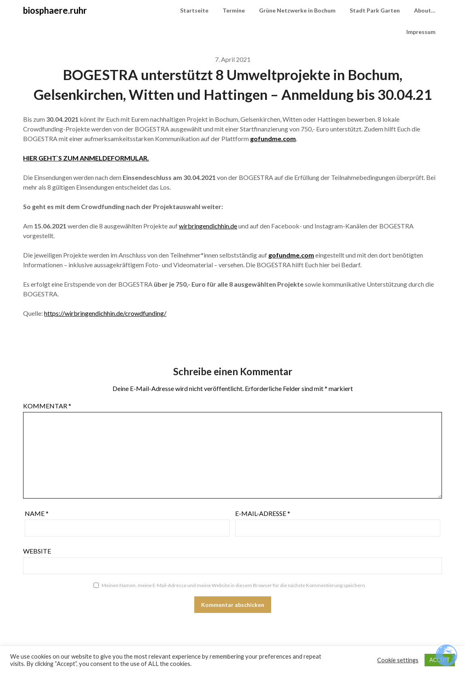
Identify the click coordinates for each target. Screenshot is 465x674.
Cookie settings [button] (397, 660)
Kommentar (47, 406)
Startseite (194, 10)
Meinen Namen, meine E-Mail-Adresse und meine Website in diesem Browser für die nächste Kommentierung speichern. (234, 585)
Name (37, 513)
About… (424, 10)
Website (37, 551)
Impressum (420, 31)
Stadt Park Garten (375, 10)
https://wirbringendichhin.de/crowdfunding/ (105, 313)
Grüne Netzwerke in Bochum (297, 10)
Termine (234, 10)
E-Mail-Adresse (262, 513)
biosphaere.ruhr (55, 10)
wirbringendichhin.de (208, 226)
